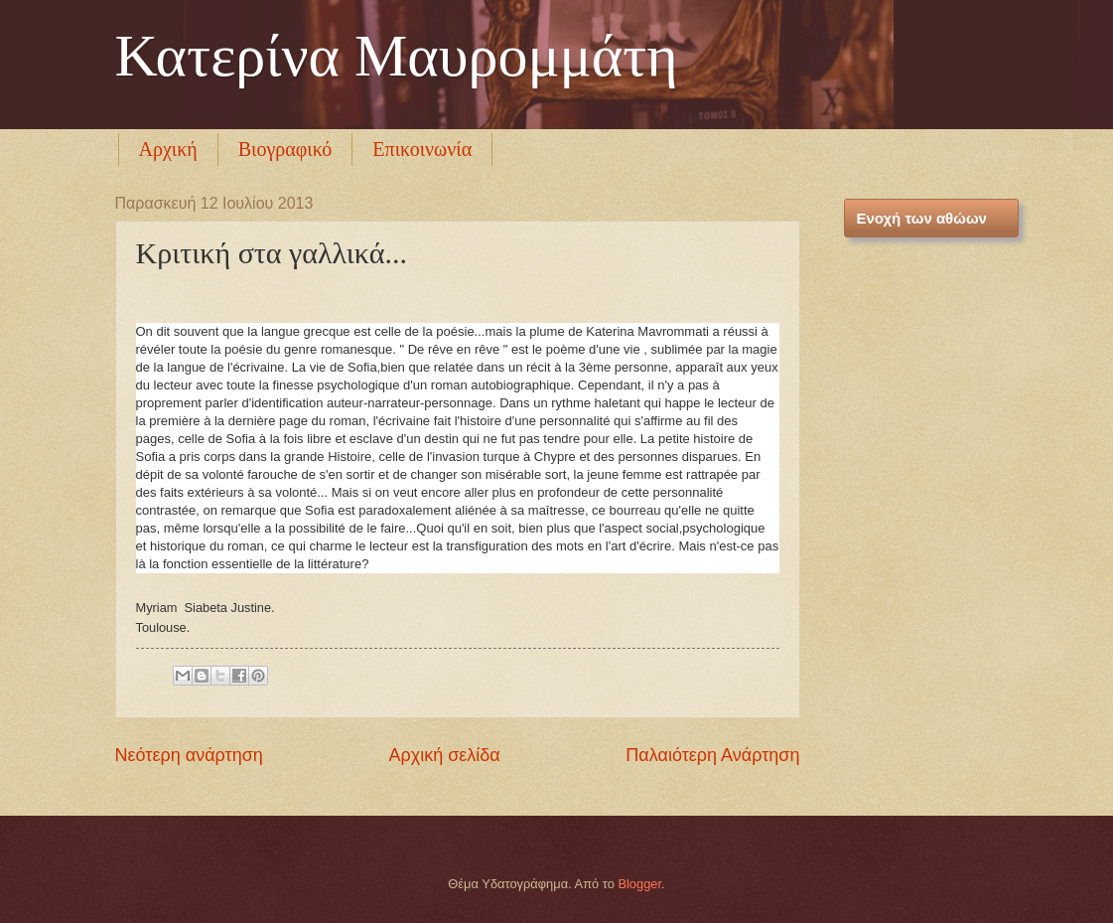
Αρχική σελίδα (443, 755)
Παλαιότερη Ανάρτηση (712, 755)
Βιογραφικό (285, 149)
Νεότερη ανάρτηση (189, 755)
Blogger (639, 883)
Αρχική (168, 149)
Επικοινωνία (422, 149)
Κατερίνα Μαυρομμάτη (396, 55)
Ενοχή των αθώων (922, 218)
